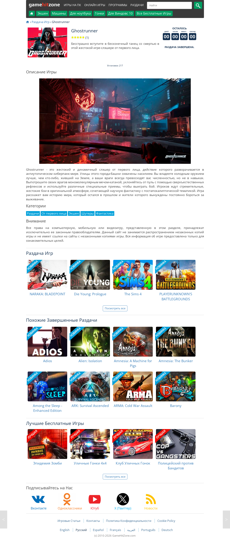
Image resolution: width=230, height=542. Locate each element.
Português (148, 530)
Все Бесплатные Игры (154, 13)
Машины (59, 13)
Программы (118, 5)
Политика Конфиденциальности (128, 521)
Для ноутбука (80, 13)
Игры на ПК (72, 5)
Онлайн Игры (94, 5)
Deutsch (167, 530)
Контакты (93, 521)
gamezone (44, 4)
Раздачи (137, 5)
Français (116, 530)
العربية (131, 530)
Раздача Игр (40, 22)
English (65, 530)
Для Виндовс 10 (120, 13)
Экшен (43, 13)
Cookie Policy (166, 521)
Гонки (99, 13)
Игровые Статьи (69, 521)
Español (98, 530)
